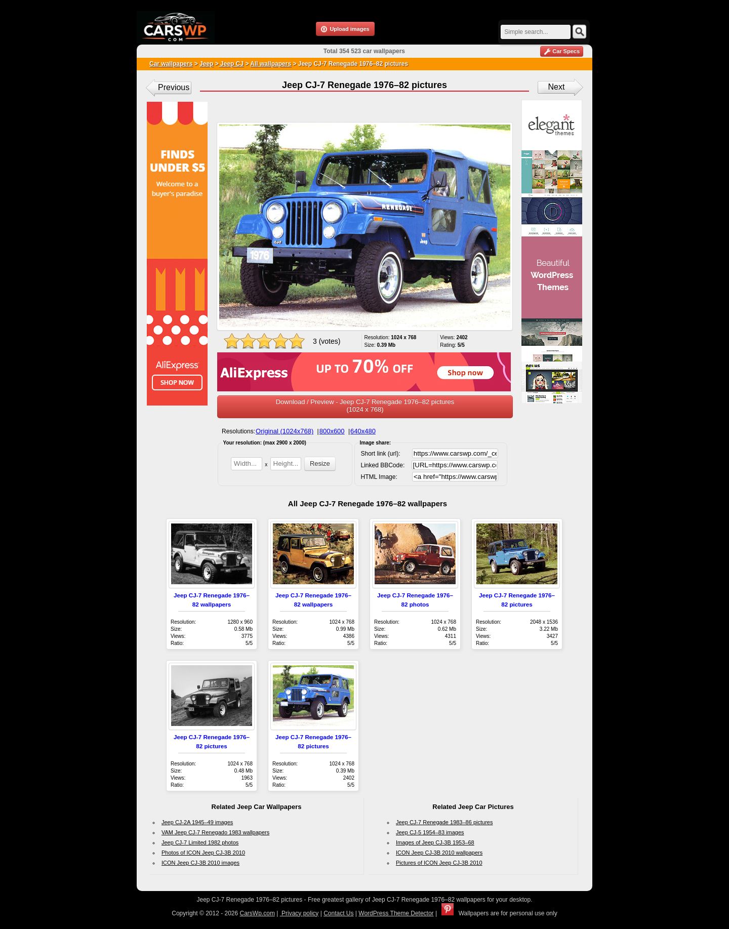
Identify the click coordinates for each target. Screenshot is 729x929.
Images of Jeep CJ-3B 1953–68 (435, 842)
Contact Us (338, 913)
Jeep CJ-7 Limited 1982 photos (199, 842)
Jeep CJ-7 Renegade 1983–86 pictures (444, 822)
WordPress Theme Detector (395, 913)
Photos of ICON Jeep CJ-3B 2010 (203, 853)
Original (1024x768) (284, 431)
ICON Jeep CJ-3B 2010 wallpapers (439, 853)
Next (556, 87)
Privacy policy (299, 913)
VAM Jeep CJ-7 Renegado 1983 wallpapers (215, 832)
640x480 (363, 431)
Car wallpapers (170, 63)
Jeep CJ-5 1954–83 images (430, 832)
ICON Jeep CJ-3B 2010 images (200, 863)
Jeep (206, 63)
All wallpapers (270, 63)
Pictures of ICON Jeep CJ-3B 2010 (439, 863)
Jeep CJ (231, 63)
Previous (173, 87)
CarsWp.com (257, 913)
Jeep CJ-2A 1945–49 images (197, 822)
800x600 (332, 431)
